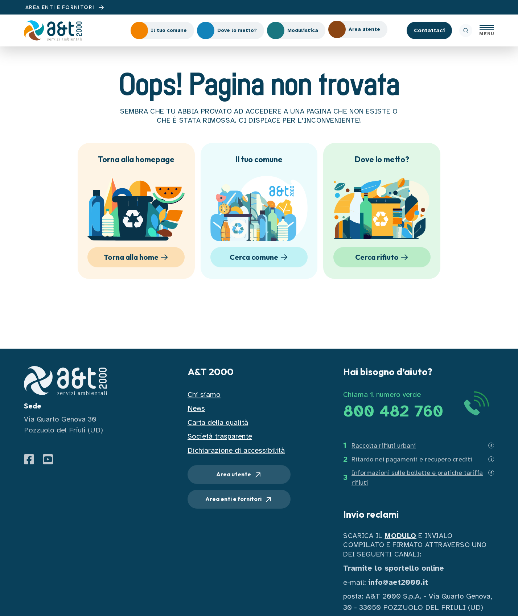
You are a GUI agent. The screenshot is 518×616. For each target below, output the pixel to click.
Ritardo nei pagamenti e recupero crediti (412, 459)
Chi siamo (204, 394)
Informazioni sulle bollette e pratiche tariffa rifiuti (417, 477)
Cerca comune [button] (260, 257)
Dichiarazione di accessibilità (236, 450)
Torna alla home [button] (137, 257)
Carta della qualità (218, 422)
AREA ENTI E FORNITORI (65, 7)
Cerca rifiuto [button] (383, 257)
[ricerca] (465, 30)
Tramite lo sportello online (393, 568)
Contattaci (429, 30)
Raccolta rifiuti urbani (384, 445)
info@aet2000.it (398, 582)
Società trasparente (220, 436)
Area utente (239, 475)
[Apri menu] (487, 30)
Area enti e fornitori (239, 499)
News (196, 408)
